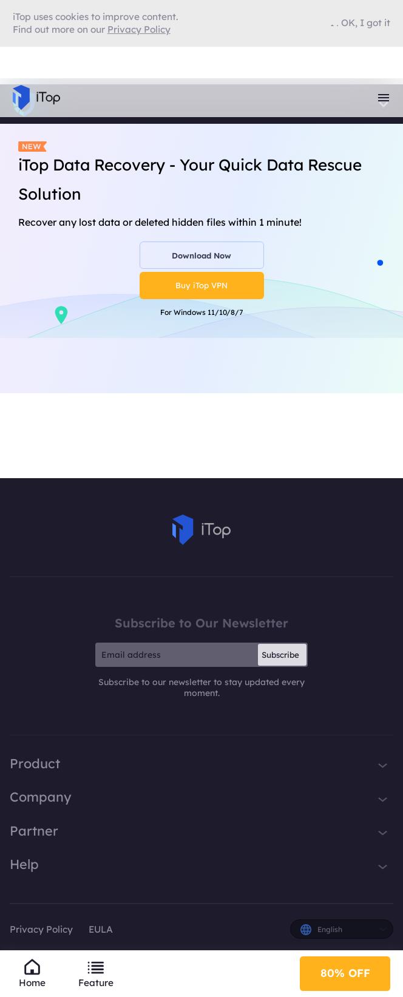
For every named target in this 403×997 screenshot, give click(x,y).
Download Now (201, 255)
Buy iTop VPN (201, 285)
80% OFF (345, 973)
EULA (101, 929)
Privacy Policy (41, 929)
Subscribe (280, 655)
